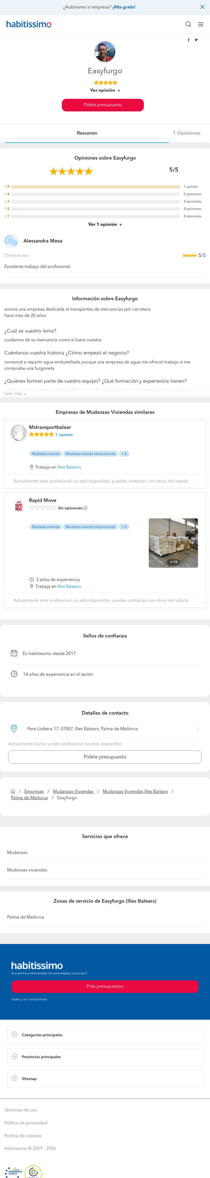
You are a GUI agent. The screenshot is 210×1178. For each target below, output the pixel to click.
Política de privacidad (25, 1123)
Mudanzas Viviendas (73, 792)
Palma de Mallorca (29, 798)
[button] (105, 1035)
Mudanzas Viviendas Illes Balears (135, 792)
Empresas (34, 792)
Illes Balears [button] (69, 467)
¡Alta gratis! (123, 7)
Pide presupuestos (105, 986)
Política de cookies (22, 1136)
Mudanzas (17, 853)
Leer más (13, 394)
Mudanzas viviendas (27, 870)
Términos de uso (20, 1110)
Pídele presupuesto (103, 105)
